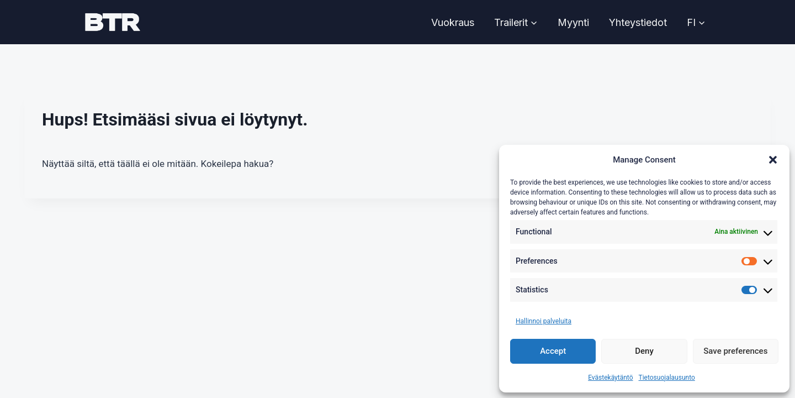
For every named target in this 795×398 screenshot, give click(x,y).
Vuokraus (452, 22)
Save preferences (735, 351)
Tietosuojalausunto (667, 377)
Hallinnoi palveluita (543, 321)
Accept (553, 351)
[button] (772, 159)
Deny (644, 351)
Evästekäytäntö (610, 377)
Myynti (573, 22)
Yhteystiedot (638, 22)
